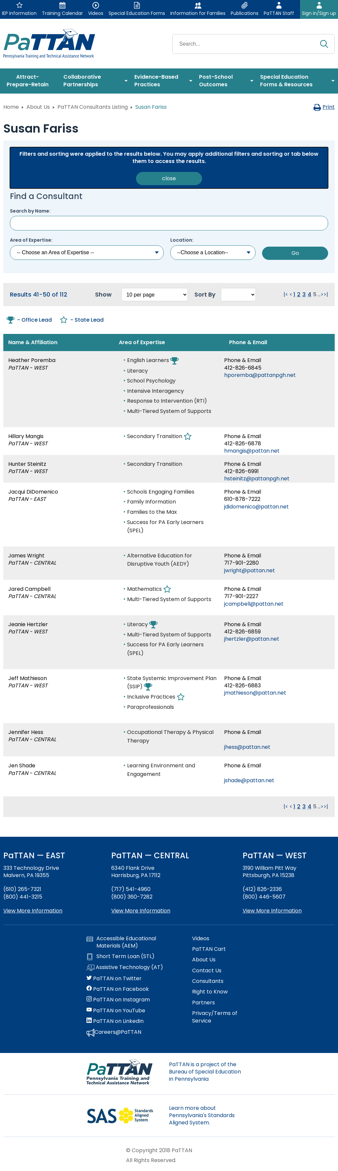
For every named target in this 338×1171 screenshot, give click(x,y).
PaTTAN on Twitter (114, 978)
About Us (38, 107)
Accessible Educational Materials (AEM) (121, 942)
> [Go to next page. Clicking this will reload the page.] (322, 294)
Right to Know (210, 991)
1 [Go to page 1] (294, 294)
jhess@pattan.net (247, 747)
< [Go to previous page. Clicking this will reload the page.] (290, 294)
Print (324, 107)
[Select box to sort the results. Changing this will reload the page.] (238, 294)
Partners (203, 1002)
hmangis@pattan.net (252, 451)
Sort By (205, 294)
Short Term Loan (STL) (120, 956)
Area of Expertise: (31, 240)
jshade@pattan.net (249, 780)
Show (103, 294)
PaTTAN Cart (209, 949)
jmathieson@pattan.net (255, 693)
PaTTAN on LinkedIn (115, 1021)
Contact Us (206, 970)
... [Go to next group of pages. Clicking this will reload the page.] (319, 294)
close (169, 178)
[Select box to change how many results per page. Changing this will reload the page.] (154, 294)
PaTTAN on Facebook (117, 989)
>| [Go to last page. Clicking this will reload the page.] (325, 294)
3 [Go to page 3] (304, 294)
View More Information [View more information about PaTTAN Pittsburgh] (272, 910)
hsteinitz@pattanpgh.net (256, 478)
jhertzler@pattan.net (251, 639)
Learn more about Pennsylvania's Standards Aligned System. (202, 1115)
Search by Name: (30, 211)
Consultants (207, 981)
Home (11, 107)
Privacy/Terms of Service (214, 1017)
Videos (200, 938)
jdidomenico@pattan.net (256, 506)
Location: (181, 240)
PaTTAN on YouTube (115, 1010)
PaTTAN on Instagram (118, 999)
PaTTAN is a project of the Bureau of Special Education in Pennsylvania (205, 1072)
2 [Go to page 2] (298, 294)
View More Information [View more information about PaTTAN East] (32, 910)
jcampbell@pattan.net (254, 604)
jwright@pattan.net (249, 570)
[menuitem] (30, 81)
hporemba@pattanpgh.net (260, 375)
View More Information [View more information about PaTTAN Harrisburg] (140, 910)
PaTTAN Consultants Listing (92, 107)
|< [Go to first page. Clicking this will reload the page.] (286, 294)
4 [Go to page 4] (309, 294)
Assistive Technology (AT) (124, 968)
